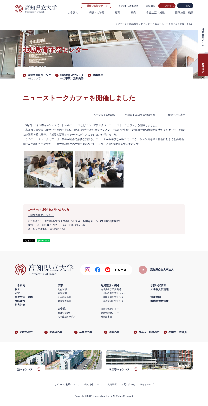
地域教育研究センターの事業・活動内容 (72, 77)
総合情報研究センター (114, 301)
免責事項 (112, 384)
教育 (117, 12)
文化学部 (62, 289)
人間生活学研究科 (67, 316)
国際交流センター (110, 309)
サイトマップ (147, 384)
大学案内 (73, 12)
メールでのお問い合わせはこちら (47, 229)
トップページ (120, 24)
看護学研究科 (64, 312)
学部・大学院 (96, 12)
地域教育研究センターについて (39, 77)
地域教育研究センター (140, 24)
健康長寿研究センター (114, 297)
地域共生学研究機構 (111, 289)
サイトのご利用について (66, 384)
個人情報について (93, 384)
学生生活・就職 (155, 12)
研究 (133, 12)
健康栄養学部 (64, 301)
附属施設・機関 (184, 12)
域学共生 (98, 75)
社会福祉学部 (64, 297)
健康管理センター (110, 312)
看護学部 (62, 293)
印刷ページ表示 (176, 114)
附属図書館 (106, 316)
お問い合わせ (128, 384)
